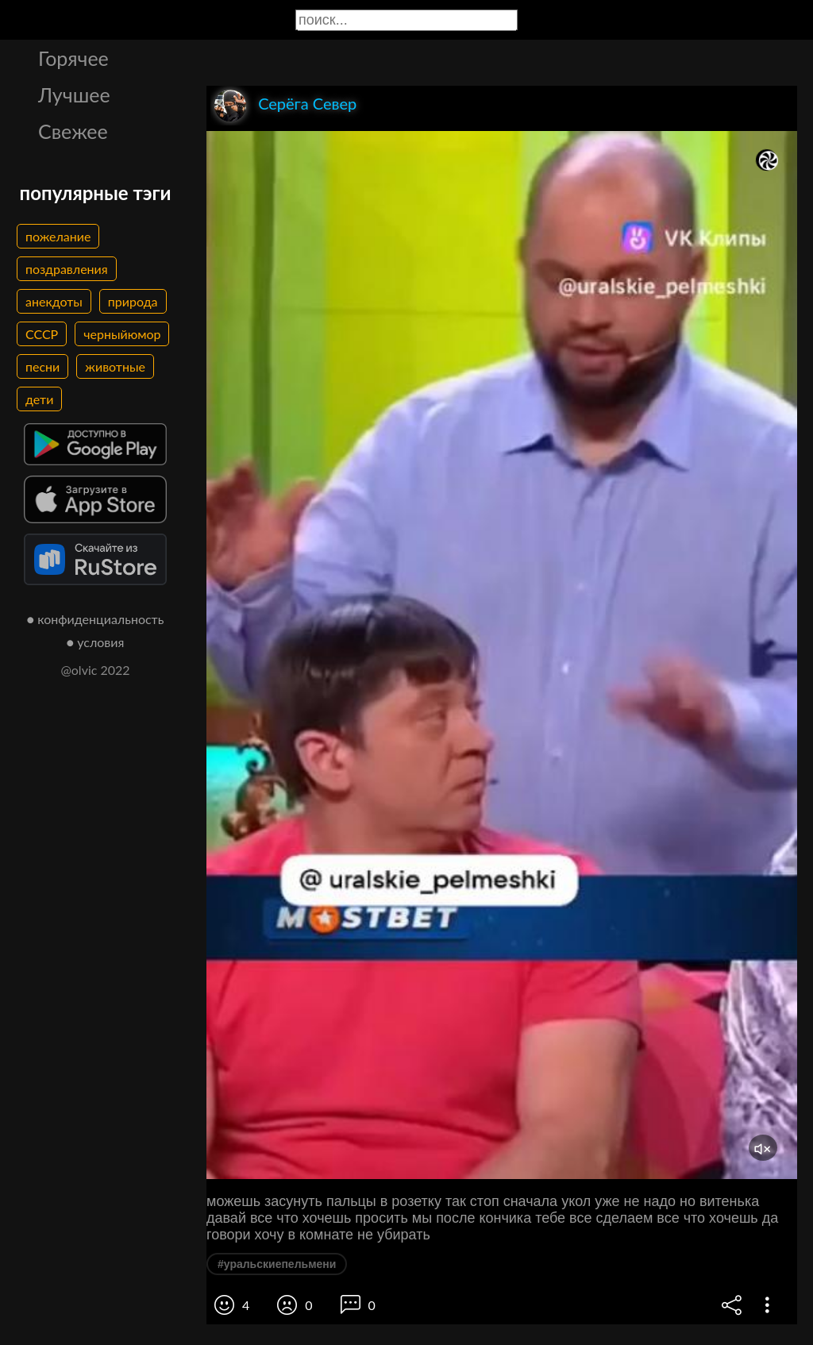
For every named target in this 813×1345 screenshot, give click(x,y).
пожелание (58, 236)
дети (39, 399)
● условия (96, 641)
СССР (41, 333)
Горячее (73, 58)
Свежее (73, 131)
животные (115, 366)
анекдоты (54, 301)
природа (133, 301)
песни (42, 366)
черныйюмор (121, 333)
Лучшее (74, 94)
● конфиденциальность (95, 618)
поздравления (66, 268)
